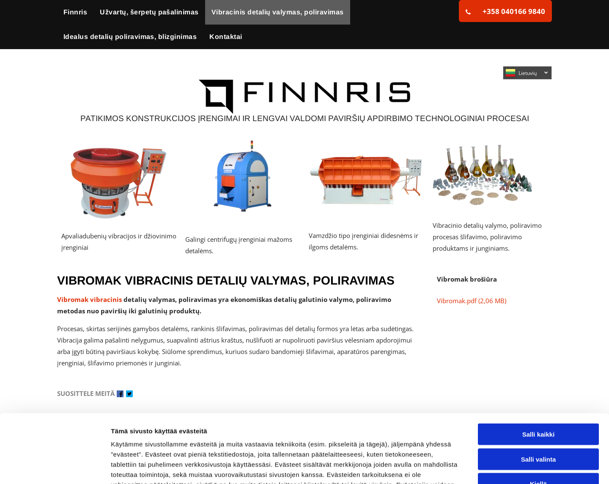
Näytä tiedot (452, 467)
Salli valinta (538, 397)
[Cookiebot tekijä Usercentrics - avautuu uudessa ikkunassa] (55, 467)
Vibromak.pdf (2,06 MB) (471, 300)
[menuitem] (75, 12)
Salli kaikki (538, 372)
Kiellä (538, 422)
